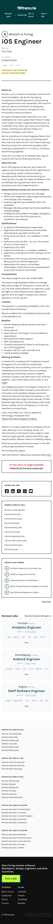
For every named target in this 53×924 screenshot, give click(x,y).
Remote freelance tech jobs (13, 765)
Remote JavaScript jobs (15, 510)
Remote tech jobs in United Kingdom (17, 816)
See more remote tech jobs (37, 616)
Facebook (22, 899)
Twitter (21, 895)
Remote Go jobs (11, 549)
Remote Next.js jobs (10, 750)
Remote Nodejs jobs (13, 527)
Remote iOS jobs (9, 784)
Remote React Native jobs (16, 540)
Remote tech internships (12, 769)
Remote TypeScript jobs (15, 536)
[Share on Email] (31, 491)
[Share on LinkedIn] (13, 491)
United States (9, 60)
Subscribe (22, 15)
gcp (35, 637)
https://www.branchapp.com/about (19, 418)
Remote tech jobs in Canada (14, 812)
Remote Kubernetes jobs (12, 797)
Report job (46, 601)
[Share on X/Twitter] (19, 491)
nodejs (8, 700)
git (23, 637)
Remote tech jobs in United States (16, 809)
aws (29, 637)
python (16, 637)
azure (42, 637)
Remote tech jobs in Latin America (16, 841)
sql (9, 637)
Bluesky (21, 903)
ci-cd (18, 65)
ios (11, 65)
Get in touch (31, 15)
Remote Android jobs (13, 545)
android (9, 669)
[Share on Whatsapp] (25, 491)
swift (5, 65)
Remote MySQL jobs (10, 787)
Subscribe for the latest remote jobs (26, 468)
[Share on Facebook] (7, 491)
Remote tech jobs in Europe (13, 844)
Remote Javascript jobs (12, 734)
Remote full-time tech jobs (13, 762)
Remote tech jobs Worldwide (14, 834)
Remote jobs (10, 15)
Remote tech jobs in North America (16, 838)
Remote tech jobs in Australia (14, 822)
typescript (18, 700)
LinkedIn (22, 891)
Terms (5, 899)
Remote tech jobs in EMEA (13, 848)
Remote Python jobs (13, 519)
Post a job (44, 15)
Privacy (5, 903)
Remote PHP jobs (9, 791)
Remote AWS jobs (12, 523)
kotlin (17, 669)
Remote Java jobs (12, 532)
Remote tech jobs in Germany (14, 819)
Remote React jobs (13, 514)
